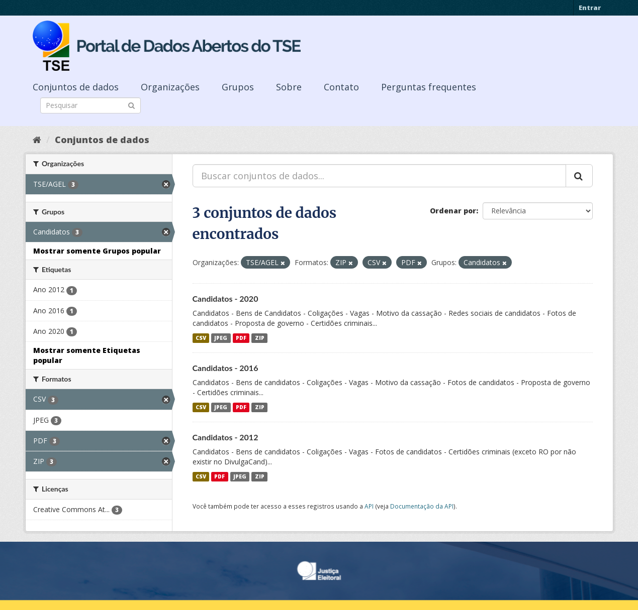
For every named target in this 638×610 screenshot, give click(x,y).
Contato (341, 87)
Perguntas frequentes (428, 87)
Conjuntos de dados (76, 87)
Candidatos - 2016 (225, 368)
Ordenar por (453, 210)
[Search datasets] (90, 105)
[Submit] (131, 104)
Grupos (238, 87)
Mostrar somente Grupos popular (97, 251)
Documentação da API (421, 506)
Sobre (289, 87)
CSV (201, 337)
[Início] (37, 140)
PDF (241, 337)
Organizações (170, 87)
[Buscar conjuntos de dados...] (379, 175)
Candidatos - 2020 (225, 298)
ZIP (259, 337)
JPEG (220, 337)
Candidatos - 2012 (225, 437)
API (369, 506)
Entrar (590, 7)
